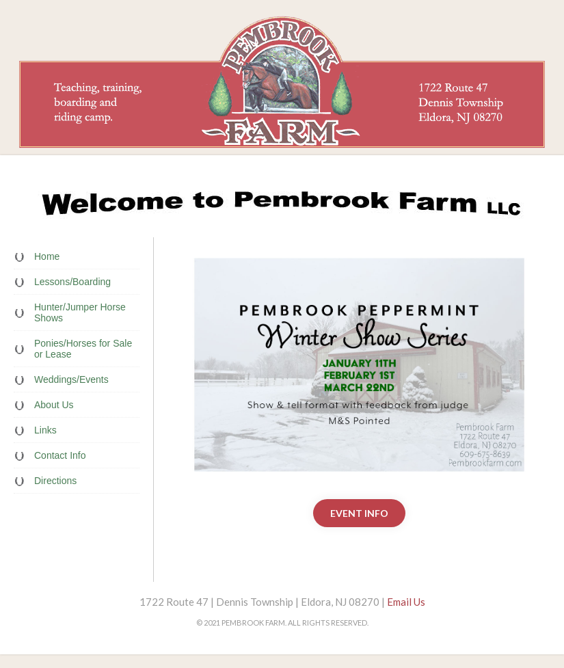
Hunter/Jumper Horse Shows (80, 312)
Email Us (406, 602)
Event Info (359, 513)
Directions (55, 480)
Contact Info (60, 455)
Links (45, 430)
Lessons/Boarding (72, 281)
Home (46, 256)
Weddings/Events (71, 379)
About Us (54, 404)
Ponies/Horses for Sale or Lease (83, 349)
